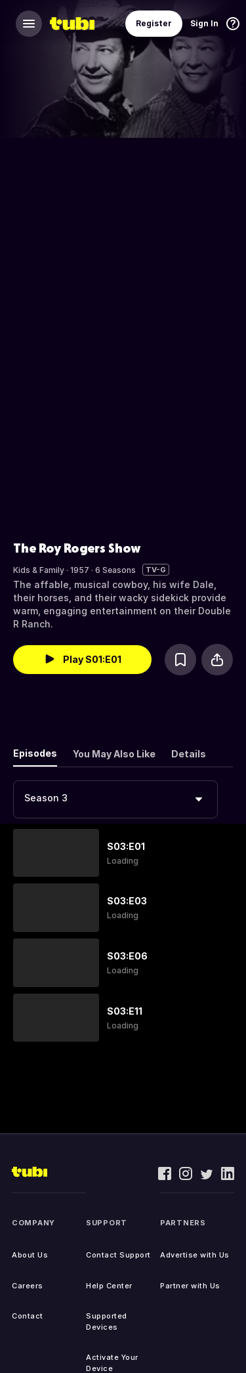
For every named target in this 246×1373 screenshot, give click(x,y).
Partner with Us (190, 1285)
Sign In (204, 23)
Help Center (109, 1285)
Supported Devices (106, 1321)
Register (154, 23)
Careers (27, 1285)
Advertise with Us (195, 1254)
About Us (30, 1254)
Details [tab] (188, 753)
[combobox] (115, 799)
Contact (27, 1315)
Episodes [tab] (35, 753)
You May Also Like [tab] (114, 753)
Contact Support (118, 1254)
